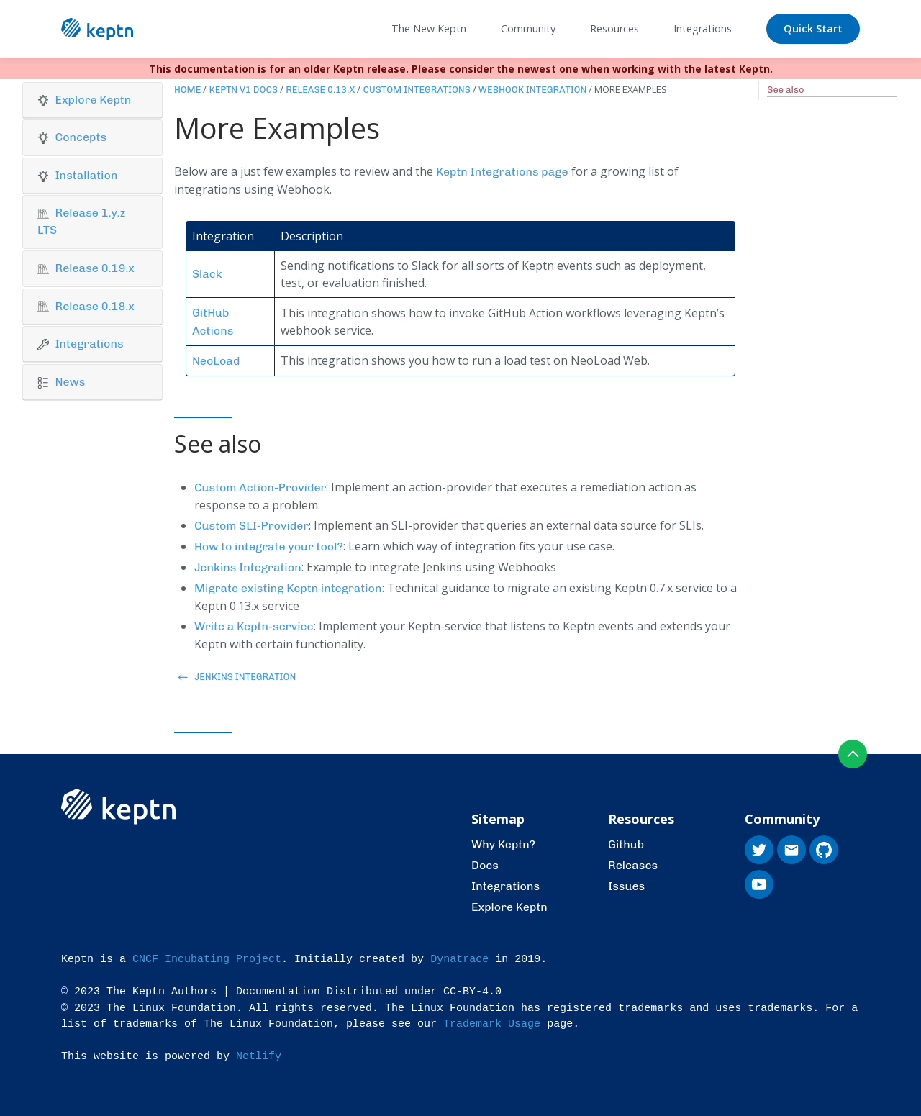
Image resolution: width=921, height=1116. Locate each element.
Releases (633, 865)
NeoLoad (216, 361)
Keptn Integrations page (502, 171)
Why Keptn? (503, 844)
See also (785, 89)
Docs (485, 865)
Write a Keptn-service (254, 626)
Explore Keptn (509, 907)
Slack (207, 274)
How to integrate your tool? (268, 546)
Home (187, 89)
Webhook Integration (532, 89)
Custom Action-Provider (260, 487)
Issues (626, 886)
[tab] (92, 100)
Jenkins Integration (247, 567)
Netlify (258, 1057)
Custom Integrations (416, 89)
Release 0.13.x (320, 89)
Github (626, 844)
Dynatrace (459, 959)
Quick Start (813, 28)
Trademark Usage (491, 1024)
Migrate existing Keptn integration (288, 588)
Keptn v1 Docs (243, 89)
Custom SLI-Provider (251, 525)
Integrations (505, 886)
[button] (92, 100)
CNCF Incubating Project (206, 959)
